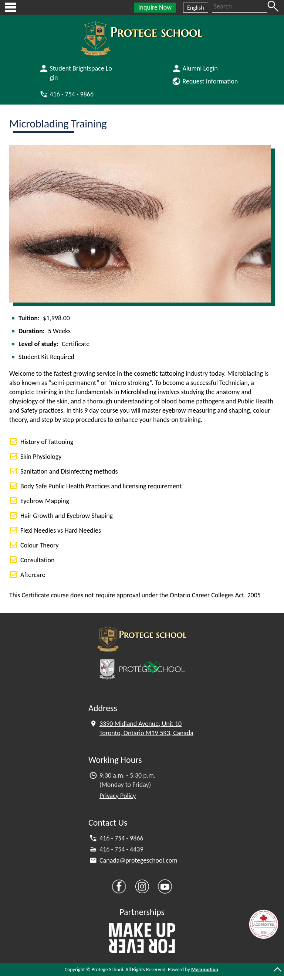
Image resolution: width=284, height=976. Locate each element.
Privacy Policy (117, 796)
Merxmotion (204, 969)
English (195, 7)
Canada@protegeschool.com (138, 860)
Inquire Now (155, 7)
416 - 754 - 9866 (121, 838)
